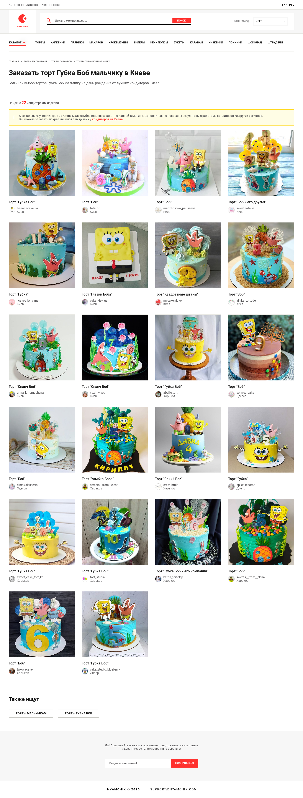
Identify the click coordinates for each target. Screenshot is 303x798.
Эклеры (139, 42)
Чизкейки (215, 42)
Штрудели (275, 42)
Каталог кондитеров (23, 5)
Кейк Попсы (159, 42)
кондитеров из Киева (107, 119)
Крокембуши (118, 42)
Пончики (235, 42)
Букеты (179, 42)
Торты (40, 42)
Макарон (96, 42)
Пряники (77, 42)
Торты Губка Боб (61, 61)
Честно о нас (51, 5)
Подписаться (184, 763)
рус (291, 4)
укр (284, 4)
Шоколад (255, 42)
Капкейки (58, 42)
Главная (14, 61)
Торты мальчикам (35, 61)
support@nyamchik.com (173, 789)
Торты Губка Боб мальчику (93, 61)
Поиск (181, 20)
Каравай (196, 42)
